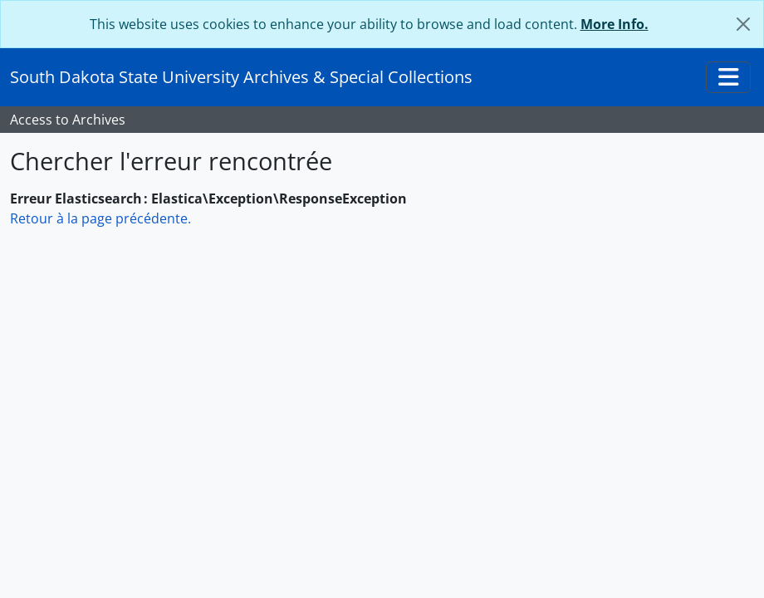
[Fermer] (743, 24)
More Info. (614, 24)
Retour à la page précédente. (100, 218)
